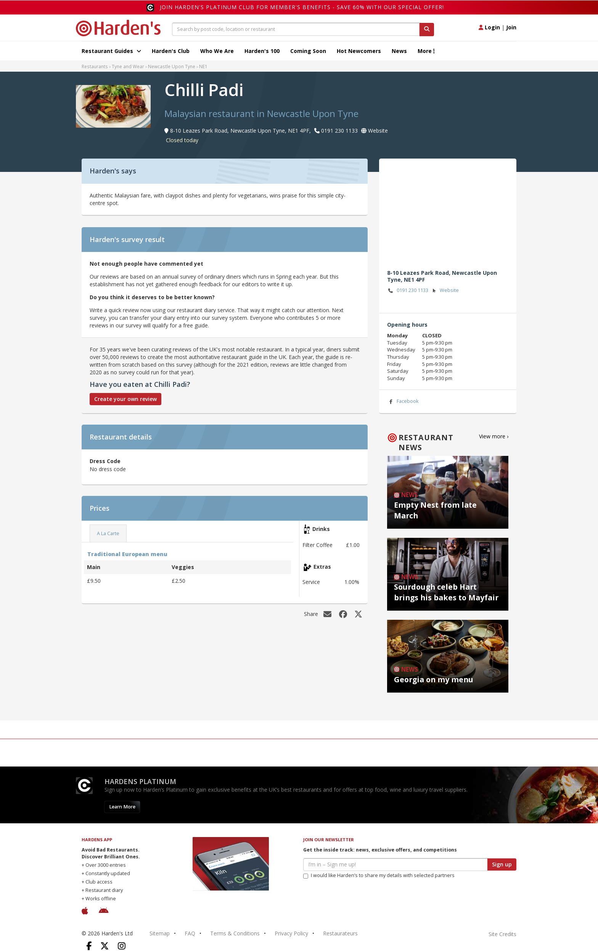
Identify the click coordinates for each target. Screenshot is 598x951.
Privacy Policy (291, 933)
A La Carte (108, 533)
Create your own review (125, 399)
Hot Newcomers (359, 51)
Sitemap (160, 933)
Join (511, 27)
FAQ (190, 933)
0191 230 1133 (407, 290)
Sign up (502, 864)
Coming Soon (308, 51)
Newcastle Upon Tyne (171, 66)
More (426, 51)
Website (444, 290)
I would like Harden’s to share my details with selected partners (379, 875)
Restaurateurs (340, 933)
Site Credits (502, 934)
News (399, 51)
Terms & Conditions (235, 933)
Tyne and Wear (128, 66)
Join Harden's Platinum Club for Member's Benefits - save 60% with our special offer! (302, 7)
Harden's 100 (262, 51)
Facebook (402, 401)
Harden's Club (171, 51)
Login (489, 27)
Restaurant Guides (111, 51)
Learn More (122, 806)
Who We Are (217, 51)
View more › (493, 436)
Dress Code (105, 461)
